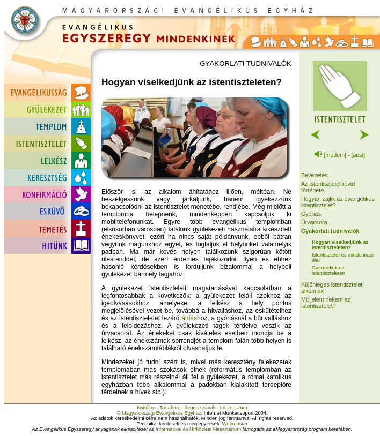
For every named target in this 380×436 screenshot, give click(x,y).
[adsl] (358, 155)
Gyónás (311, 214)
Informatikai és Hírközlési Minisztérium (198, 429)
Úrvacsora (314, 222)
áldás (189, 318)
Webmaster (235, 423)
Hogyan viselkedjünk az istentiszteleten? (340, 244)
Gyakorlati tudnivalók (330, 231)
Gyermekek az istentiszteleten (328, 270)
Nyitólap (146, 407)
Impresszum (233, 407)
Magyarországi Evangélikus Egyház (161, 413)
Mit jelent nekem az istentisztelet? (325, 302)
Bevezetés (314, 175)
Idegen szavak (199, 407)
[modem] (335, 155)
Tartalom (169, 407)
